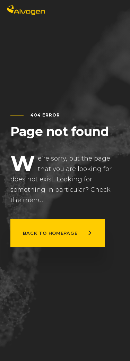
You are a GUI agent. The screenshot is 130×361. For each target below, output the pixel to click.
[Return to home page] (26, 13)
